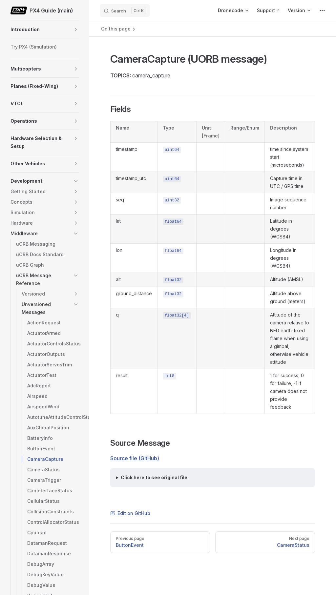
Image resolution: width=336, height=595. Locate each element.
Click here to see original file (154, 477)
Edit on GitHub (130, 513)
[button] (76, 29)
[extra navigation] (322, 10)
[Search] (125, 10)
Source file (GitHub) (134, 458)
